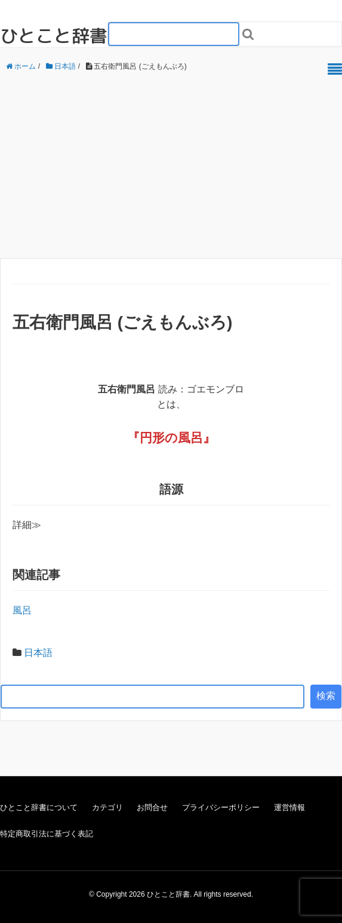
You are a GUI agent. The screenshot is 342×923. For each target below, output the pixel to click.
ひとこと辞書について (39, 807)
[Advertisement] (171, 165)
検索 (325, 696)
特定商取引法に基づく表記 (46, 833)
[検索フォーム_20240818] (173, 34)
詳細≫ (27, 525)
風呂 (190, 437)
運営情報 (289, 807)
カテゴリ (107, 807)
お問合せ (152, 807)
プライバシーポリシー (221, 807)
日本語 (38, 653)
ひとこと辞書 (53, 35)
